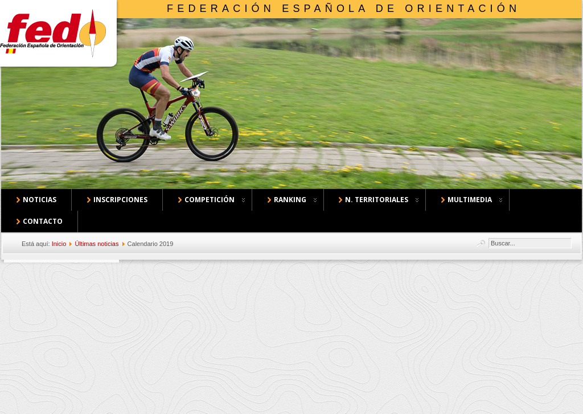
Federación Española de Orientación (343, 8)
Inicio (59, 243)
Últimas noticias (96, 243)
